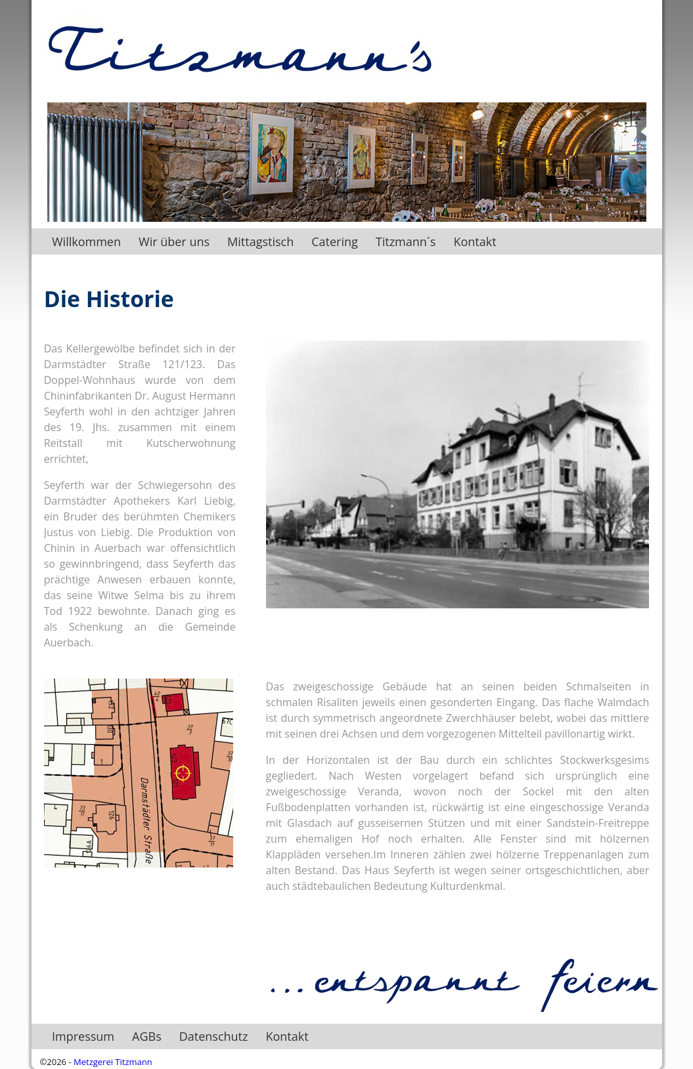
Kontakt (474, 241)
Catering (339, 241)
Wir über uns (179, 241)
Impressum (83, 1036)
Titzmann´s (410, 241)
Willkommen (86, 241)
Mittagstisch (265, 241)
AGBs (147, 1036)
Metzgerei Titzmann (113, 1062)
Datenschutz (213, 1036)
